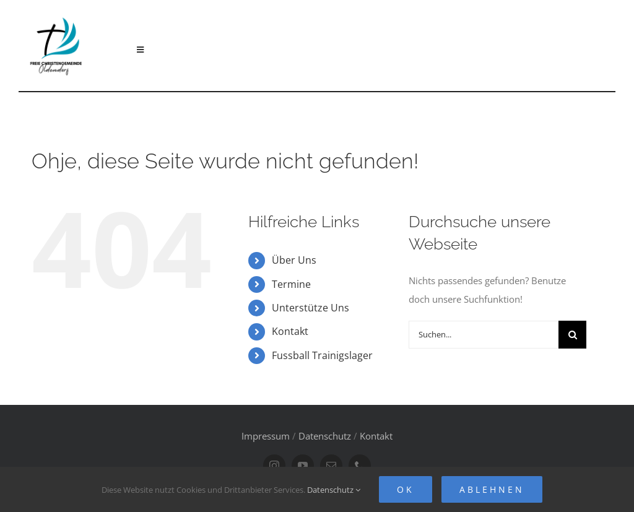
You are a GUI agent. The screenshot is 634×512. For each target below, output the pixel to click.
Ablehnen (491, 489)
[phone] (360, 465)
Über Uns (294, 260)
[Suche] (572, 335)
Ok (405, 489)
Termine (291, 284)
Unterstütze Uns (310, 308)
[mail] (331, 465)
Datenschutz (324, 436)
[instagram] (274, 465)
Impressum (265, 436)
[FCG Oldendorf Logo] (57, 13)
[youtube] (303, 465)
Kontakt (290, 331)
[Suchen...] (483, 335)
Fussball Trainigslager (322, 355)
